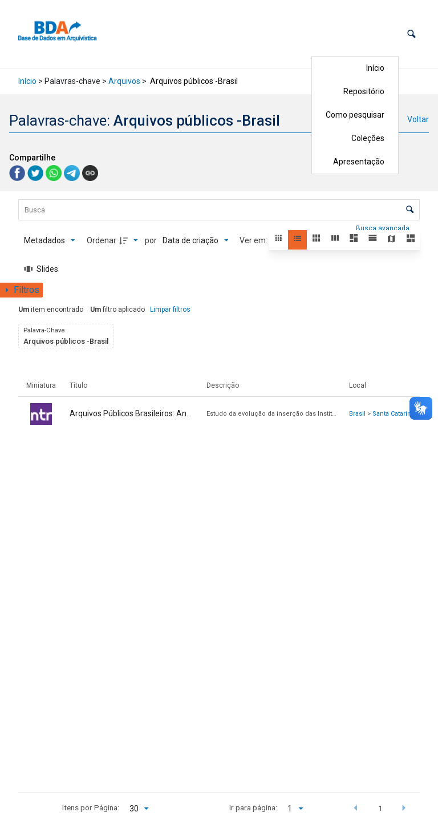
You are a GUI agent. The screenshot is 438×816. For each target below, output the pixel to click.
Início (375, 68)
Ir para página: (253, 807)
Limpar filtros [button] (170, 309)
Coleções (367, 138)
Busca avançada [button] (383, 228)
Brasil (357, 413)
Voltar (418, 119)
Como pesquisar (355, 114)
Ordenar (101, 240)
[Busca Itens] (219, 209)
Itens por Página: (90, 807)
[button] (411, 34)
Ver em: (254, 240)
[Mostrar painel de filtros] (21, 290)
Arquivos (124, 81)
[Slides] (41, 269)
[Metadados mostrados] (49, 240)
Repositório (363, 91)
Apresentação (358, 161)
